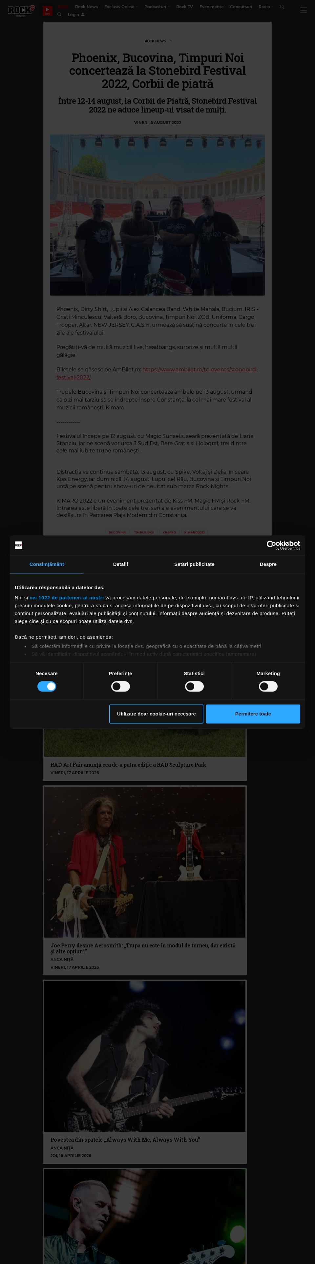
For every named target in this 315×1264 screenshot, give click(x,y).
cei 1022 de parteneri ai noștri (67, 597)
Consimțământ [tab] (47, 564)
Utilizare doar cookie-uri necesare (156, 713)
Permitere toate (253, 713)
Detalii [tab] (120, 564)
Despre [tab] (268, 564)
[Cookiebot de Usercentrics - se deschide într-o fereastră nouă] (271, 545)
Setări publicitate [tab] (194, 564)
